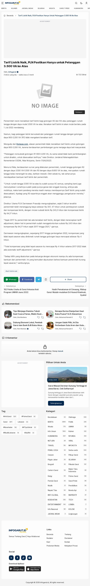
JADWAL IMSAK (27, 8)
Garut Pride (73, 481)
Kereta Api (73, 490)
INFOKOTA (73, 445)
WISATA (52, 8)
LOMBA (71, 504)
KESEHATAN (52, 500)
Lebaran (21, 422)
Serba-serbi (73, 450)
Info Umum (52, 431)
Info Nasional (53, 509)
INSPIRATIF (73, 495)
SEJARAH (41, 8)
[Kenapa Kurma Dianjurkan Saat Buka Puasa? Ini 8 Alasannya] (50, 314)
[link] (76, 3)
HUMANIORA (78, 8)
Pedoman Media (53, 546)
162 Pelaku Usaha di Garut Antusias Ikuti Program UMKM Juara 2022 (21, 290)
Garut (5, 422)
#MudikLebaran (9, 433)
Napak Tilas (52, 490)
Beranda (50, 534)
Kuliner (71, 431)
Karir (48, 542)
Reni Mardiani (21, 329)
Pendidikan (73, 486)
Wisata (50, 427)
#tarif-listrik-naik (11, 271)
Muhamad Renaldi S (66, 317)
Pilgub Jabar (53, 460)
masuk (60, 351)
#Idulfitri (27, 433)
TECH (71, 500)
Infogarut (12, 72)
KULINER (14, 8)
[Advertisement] (45, 40)
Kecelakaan (52, 417)
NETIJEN (51, 441)
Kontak (67, 542)
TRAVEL (51, 445)
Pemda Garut (53, 481)
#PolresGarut (27, 416)
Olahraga (72, 417)
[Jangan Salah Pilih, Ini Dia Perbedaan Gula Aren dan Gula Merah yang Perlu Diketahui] (50, 325)
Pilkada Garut (74, 464)
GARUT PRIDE (64, 8)
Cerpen (51, 455)
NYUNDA (72, 436)
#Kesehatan (7, 427)
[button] (81, 3)
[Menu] (2, 3)
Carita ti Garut (53, 470)
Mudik (50, 486)
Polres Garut (73, 476)
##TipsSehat (27, 427)
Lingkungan (73, 514)
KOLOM (71, 509)
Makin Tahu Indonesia (73, 470)
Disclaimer (68, 538)
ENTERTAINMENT (54, 504)
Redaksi (50, 538)
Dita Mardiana (22, 317)
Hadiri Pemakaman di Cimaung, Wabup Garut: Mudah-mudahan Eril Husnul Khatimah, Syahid (66, 292)
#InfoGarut (7, 416)
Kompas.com (22, 144)
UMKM (71, 427)
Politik (71, 422)
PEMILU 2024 (53, 450)
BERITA (3, 8)
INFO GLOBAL (53, 495)
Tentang (68, 534)
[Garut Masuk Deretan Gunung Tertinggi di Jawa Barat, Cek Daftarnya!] (67, 374)
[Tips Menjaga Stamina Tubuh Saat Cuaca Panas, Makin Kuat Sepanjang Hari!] (8, 314)
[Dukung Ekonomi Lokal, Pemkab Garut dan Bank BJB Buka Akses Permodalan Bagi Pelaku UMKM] (8, 325)
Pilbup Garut (73, 455)
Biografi (51, 464)
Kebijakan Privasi (71, 546)
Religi (50, 476)
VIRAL (71, 441)
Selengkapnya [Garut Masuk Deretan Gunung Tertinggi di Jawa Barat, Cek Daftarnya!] (56, 403)
